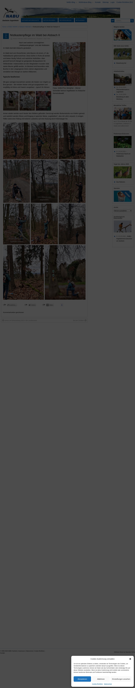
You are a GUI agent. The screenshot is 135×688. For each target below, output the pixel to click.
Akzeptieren (82, 679)
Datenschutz (108, 684)
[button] (130, 659)
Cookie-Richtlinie (97, 684)
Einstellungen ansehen (121, 679)
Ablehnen (101, 679)
